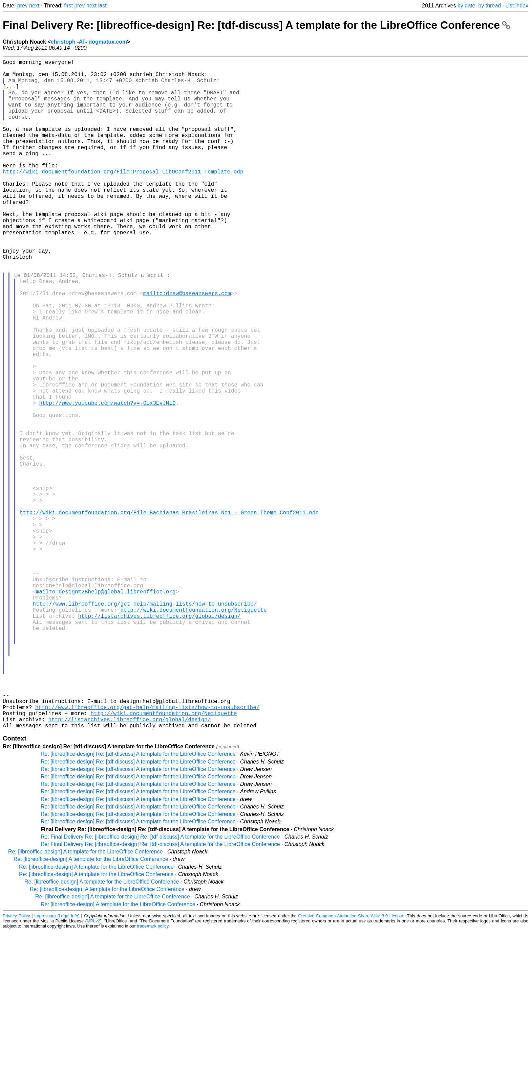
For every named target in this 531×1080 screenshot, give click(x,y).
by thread (489, 5)
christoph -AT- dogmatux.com (89, 42)
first (68, 5)
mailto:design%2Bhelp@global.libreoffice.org (106, 710)
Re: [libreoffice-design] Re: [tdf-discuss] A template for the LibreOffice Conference (138, 903)
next (34, 5)
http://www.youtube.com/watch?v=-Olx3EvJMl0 (107, 480)
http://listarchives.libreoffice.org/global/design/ (159, 740)
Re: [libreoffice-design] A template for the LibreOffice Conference (85, 1000)
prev (22, 5)
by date (466, 5)
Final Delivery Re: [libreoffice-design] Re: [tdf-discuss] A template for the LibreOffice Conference (256, 25)
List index (516, 5)
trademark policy (152, 1074)
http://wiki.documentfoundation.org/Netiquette (193, 732)
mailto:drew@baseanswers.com (187, 346)
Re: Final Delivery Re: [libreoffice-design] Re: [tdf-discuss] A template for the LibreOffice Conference (160, 985)
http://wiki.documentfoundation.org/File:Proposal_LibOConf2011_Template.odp (123, 197)
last (102, 5)
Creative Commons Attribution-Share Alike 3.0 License (351, 1064)
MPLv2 (93, 1069)
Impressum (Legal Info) (57, 1064)
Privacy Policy (16, 1064)
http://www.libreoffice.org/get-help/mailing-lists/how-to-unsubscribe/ (145, 725)
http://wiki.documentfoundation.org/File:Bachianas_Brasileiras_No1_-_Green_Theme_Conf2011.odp (169, 613)
